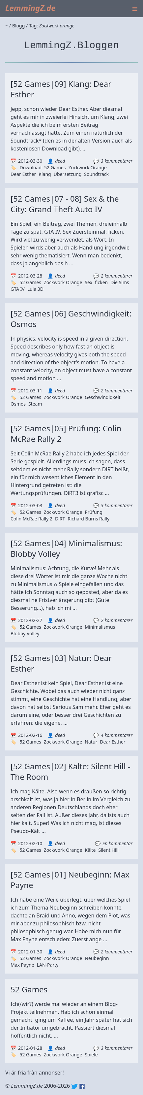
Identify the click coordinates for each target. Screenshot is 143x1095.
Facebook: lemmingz (82, 1086)
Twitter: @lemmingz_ (74, 1086)
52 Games (55, 167)
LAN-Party (48, 965)
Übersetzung (68, 174)
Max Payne (22, 965)
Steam (35, 404)
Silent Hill (108, 850)
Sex (88, 282)
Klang (45, 174)
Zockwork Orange (87, 167)
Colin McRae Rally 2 (31, 518)
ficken (101, 282)
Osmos (18, 404)
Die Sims (119, 282)
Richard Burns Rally (88, 518)
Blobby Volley (25, 633)
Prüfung (93, 512)
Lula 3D (35, 289)
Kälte (90, 850)
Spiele (91, 1054)
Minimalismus (100, 627)
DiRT (60, 518)
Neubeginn (97, 958)
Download (30, 167)
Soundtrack (96, 174)
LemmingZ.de (30, 7)
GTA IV (18, 289)
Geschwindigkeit (102, 397)
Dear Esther (23, 174)
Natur (91, 742)
